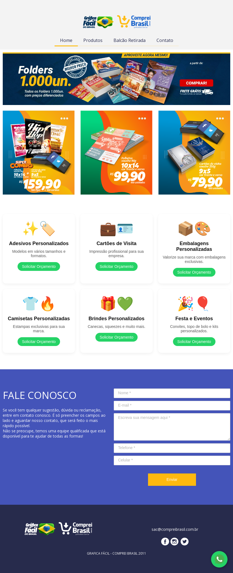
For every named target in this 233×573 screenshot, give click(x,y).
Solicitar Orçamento (39, 266)
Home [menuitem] (66, 40)
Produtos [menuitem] (93, 40)
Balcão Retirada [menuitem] (129, 40)
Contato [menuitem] (165, 40)
